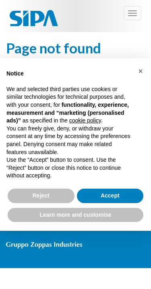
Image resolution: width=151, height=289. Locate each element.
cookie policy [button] (85, 120)
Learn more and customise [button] (75, 215)
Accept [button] (110, 195)
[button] (140, 71)
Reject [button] (41, 195)
